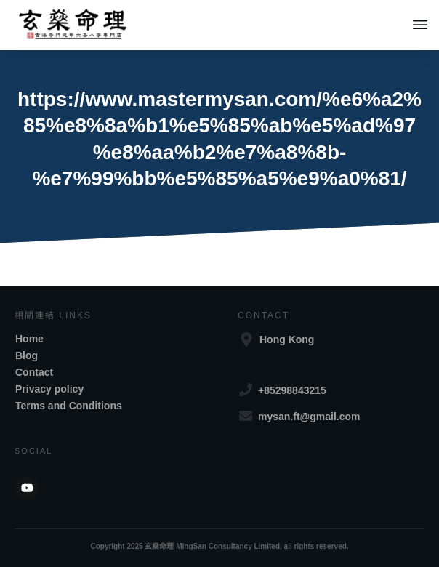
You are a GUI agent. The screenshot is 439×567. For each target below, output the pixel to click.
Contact (34, 372)
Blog (26, 355)
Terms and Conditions (68, 405)
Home (29, 339)
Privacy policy (49, 389)
